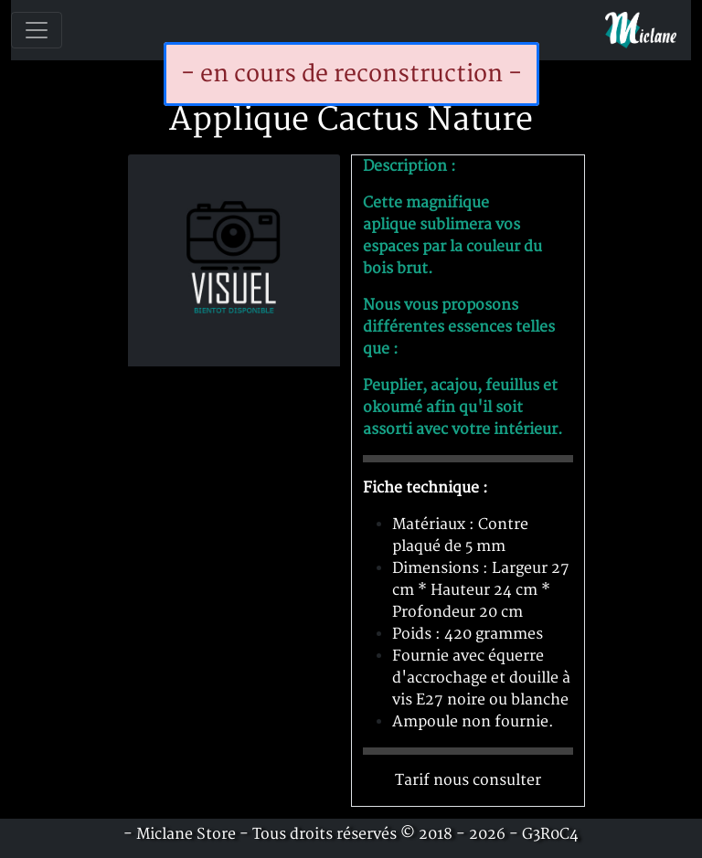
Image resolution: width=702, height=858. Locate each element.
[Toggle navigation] (36, 30)
